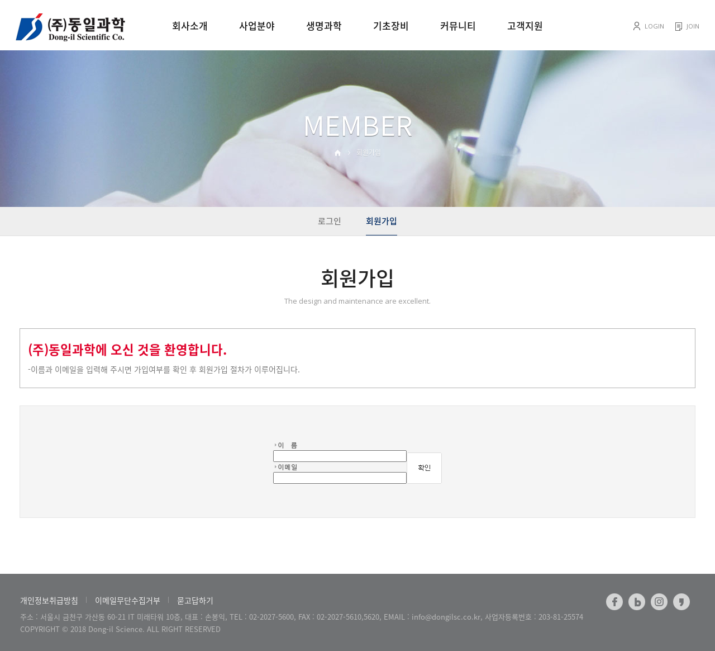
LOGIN (654, 26)
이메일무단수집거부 (127, 600)
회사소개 (190, 25)
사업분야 (257, 25)
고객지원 (525, 25)
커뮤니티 (458, 25)
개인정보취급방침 (49, 600)
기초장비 (391, 25)
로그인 (329, 221)
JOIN (693, 26)
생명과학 (324, 25)
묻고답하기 (195, 600)
